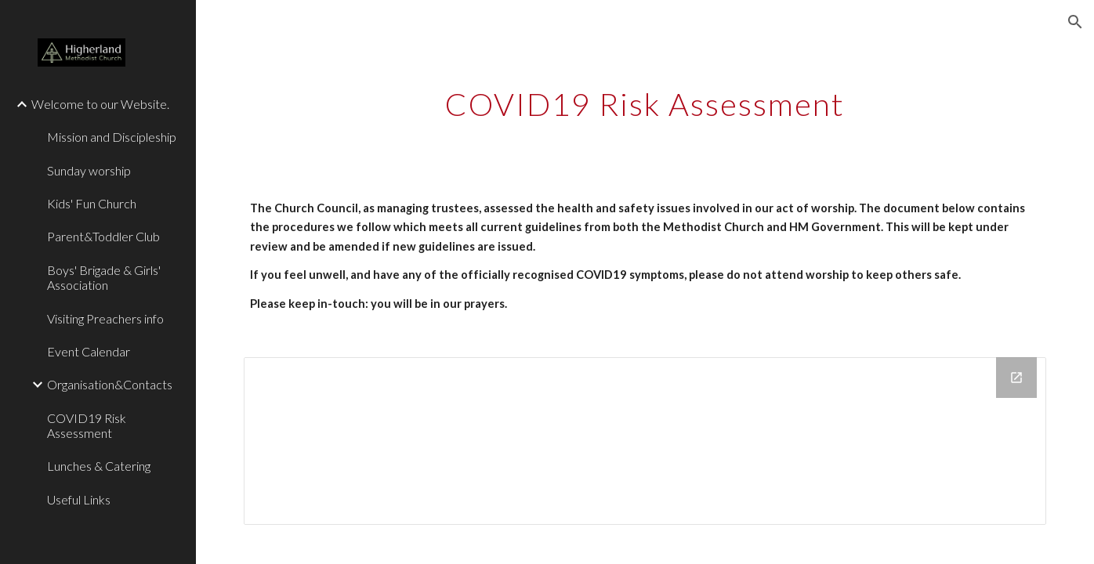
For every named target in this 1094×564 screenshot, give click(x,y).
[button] (1075, 22)
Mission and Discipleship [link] (111, 136)
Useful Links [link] (78, 499)
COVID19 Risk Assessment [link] (86, 425)
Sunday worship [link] (89, 170)
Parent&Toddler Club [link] (103, 236)
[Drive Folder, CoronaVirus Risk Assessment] (645, 441)
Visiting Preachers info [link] (105, 318)
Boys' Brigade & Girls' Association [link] (104, 277)
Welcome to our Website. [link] (100, 103)
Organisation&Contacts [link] (109, 384)
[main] (645, 98)
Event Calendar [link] (88, 351)
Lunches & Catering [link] (98, 465)
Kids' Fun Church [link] (91, 203)
